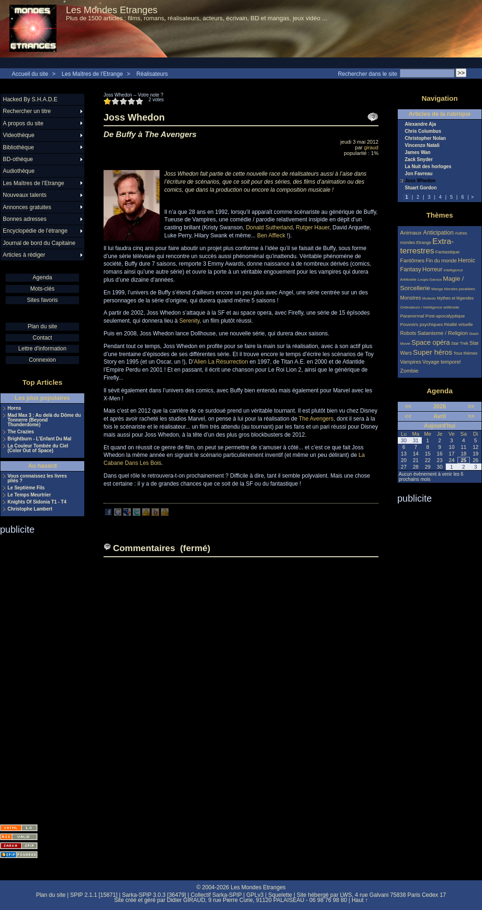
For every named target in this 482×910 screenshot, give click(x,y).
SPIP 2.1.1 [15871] (94, 895)
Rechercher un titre (27, 111)
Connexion (42, 360)
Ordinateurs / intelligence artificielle (429, 307)
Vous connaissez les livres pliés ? (37, 478)
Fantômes (412, 260)
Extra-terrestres (427, 246)
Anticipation (438, 232)
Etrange (424, 242)
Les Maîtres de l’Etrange (92, 74)
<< (408, 406)
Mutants (429, 298)
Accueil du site (30, 74)
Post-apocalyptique (445, 315)
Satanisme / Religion (443, 333)
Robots (408, 333)
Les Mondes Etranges (112, 10)
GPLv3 (255, 895)
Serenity (189, 320)
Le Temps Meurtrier (29, 495)
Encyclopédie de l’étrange (35, 231)
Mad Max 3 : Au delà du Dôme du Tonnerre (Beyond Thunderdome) (44, 420)
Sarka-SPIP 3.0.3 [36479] (154, 895)
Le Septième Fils (26, 488)
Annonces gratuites (27, 207)
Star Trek (459, 343)
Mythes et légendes (455, 298)
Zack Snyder (419, 159)
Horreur (432, 269)
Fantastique (447, 251)
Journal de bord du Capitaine (39, 243)
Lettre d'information (42, 348)
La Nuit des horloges (428, 166)
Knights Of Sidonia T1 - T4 (37, 502)
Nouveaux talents (25, 195)
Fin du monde (441, 260)
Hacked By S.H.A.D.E (30, 99)
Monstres (410, 298)
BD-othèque (18, 159)
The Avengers (316, 418)
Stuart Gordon (421, 188)
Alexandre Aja (420, 124)
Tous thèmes (465, 353)
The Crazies (21, 432)
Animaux (411, 232)
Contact (42, 337)
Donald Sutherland (269, 227)
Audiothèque (18, 171)
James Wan (418, 152)
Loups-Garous (430, 279)
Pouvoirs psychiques (421, 324)
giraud (371, 147)
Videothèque (18, 135)
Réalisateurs (152, 74)
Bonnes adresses (25, 219)
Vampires (410, 362)
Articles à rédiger (24, 255)
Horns (14, 408)
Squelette (280, 895)
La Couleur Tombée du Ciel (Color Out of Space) (38, 448)
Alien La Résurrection (221, 361)
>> (471, 406)
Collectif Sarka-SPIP (216, 895)
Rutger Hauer (312, 227)
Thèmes (439, 215)
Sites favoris (42, 300)
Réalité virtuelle (458, 324)
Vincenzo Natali (422, 145)
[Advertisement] (37, 676)
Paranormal (412, 315)
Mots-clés (42, 288)
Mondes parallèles (459, 289)
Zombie (409, 370)
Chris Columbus (423, 131)
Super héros (432, 352)
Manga (437, 289)
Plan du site (42, 326)
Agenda (42, 277)
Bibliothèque (18, 147)
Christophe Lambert (30, 509)
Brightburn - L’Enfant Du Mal (40, 439)
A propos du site (23, 123)
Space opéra (430, 342)
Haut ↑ (360, 900)
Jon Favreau (419, 173)
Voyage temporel (441, 362)
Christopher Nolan (425, 138)
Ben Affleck (271, 235)
